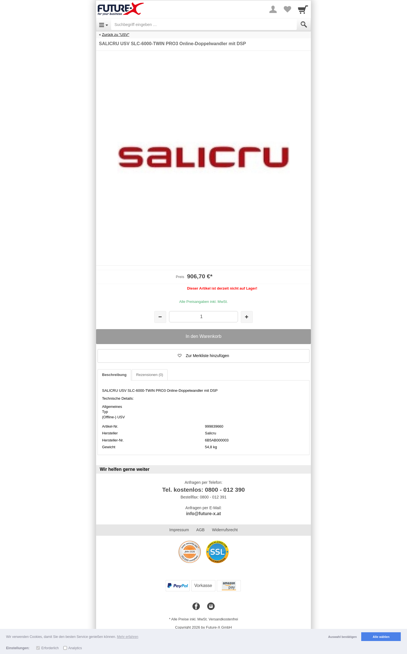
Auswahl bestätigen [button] (342, 636)
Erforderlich (50, 648)
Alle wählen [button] (381, 636)
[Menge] (203, 316)
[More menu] (273, 9)
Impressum (179, 530)
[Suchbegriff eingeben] (204, 24)
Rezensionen (149, 375)
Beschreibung (114, 375)
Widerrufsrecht (225, 530)
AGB (200, 530)
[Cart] (303, 9)
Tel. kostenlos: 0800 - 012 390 (203, 489)
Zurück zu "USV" (115, 34)
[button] (203, 356)
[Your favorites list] (287, 9)
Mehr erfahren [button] (127, 637)
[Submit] (303, 24)
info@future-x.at (203, 513)
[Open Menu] (104, 24)
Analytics (75, 648)
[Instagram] (211, 606)
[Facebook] (196, 606)
